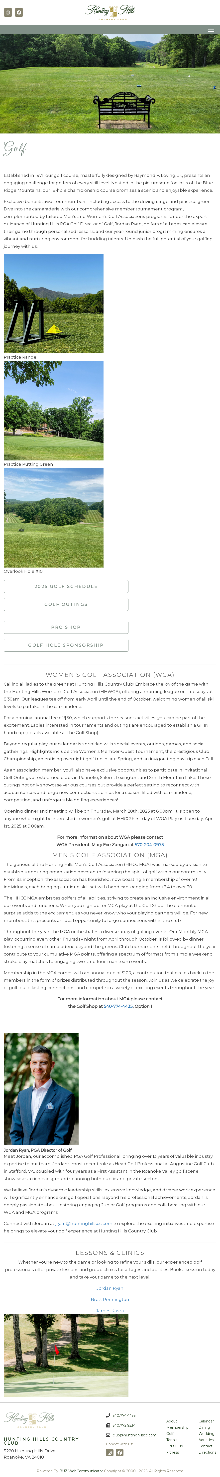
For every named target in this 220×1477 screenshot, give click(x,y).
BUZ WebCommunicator (81, 1471)
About (171, 1421)
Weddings (207, 1433)
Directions (207, 1452)
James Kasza (110, 1310)
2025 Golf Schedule (66, 586)
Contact (206, 1446)
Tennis (171, 1440)
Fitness (172, 1452)
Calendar (206, 1421)
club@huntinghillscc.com (134, 1435)
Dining (204, 1427)
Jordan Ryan (110, 1288)
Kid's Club (174, 1446)
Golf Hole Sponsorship (66, 645)
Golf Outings (66, 604)
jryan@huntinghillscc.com (83, 1223)
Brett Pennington (110, 1299)
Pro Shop (66, 627)
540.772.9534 (124, 1425)
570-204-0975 (149, 844)
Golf (169, 1433)
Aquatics (206, 1440)
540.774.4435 (124, 1415)
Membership (177, 1427)
